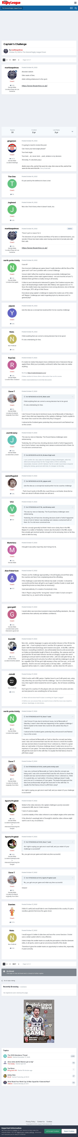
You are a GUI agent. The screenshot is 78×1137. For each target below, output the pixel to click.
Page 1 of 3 (27, 60)
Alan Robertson (12, 571)
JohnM (12, 674)
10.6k (12, 818)
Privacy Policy (30, 1121)
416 (12, 519)
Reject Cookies (69, 1131)
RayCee (11, 358)
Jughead (12, 202)
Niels (11, 332)
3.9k (12, 375)
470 (12, 588)
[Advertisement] (25, 26)
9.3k (12, 85)
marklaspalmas (12, 68)
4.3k (12, 349)
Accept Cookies (52, 1131)
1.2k (12, 278)
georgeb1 (12, 607)
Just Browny (11, 433)
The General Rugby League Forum (34, 52)
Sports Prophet (11, 801)
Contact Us (41, 1121)
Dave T (12, 391)
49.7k (12, 158)
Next (14, 60)
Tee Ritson (11, 1068)
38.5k (12, 657)
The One (12, 176)
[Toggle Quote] (25, 396)
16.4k (12, 450)
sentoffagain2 (11, 476)
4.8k (12, 220)
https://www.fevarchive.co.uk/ (34, 86)
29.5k (12, 692)
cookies (14, 1130)
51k (12, 409)
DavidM (11, 639)
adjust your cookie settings (25, 1132)
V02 (12, 502)
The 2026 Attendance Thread (17, 1055)
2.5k (12, 560)
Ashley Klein (12, 1075)
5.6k (12, 323)
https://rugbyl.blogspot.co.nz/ (37, 373)
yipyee (12, 306)
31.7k (12, 922)
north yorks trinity (12, 260)
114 (12, 194)
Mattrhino (11, 543)
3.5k (12, 625)
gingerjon (11, 141)
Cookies (49, 1121)
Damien (11, 904)
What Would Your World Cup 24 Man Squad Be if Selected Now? (29, 1081)
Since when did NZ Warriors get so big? (20, 1062)
